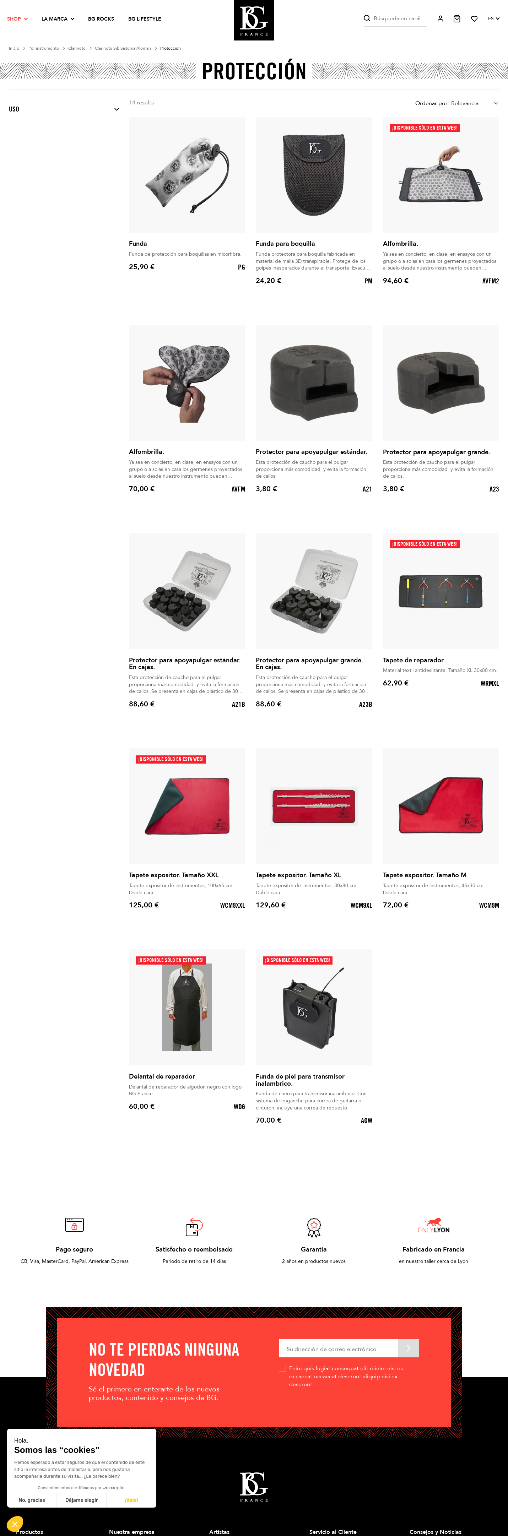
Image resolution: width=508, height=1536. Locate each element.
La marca (54, 19)
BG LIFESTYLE (144, 19)
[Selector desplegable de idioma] (493, 19)
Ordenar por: (432, 103)
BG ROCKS (101, 19)
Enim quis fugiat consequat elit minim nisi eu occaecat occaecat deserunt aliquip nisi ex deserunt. (346, 1376)
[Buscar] (395, 18)
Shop (14, 19)
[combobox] (475, 103)
